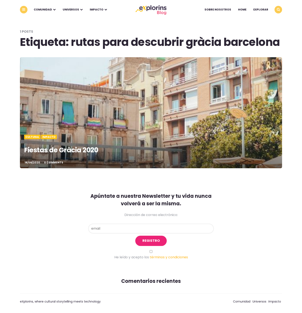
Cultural (32, 137)
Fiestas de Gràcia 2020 (61, 150)
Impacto (96, 10)
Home (242, 10)
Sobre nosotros (217, 10)
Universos (71, 10)
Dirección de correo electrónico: (151, 214)
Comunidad (43, 10)
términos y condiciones (169, 257)
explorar (260, 10)
